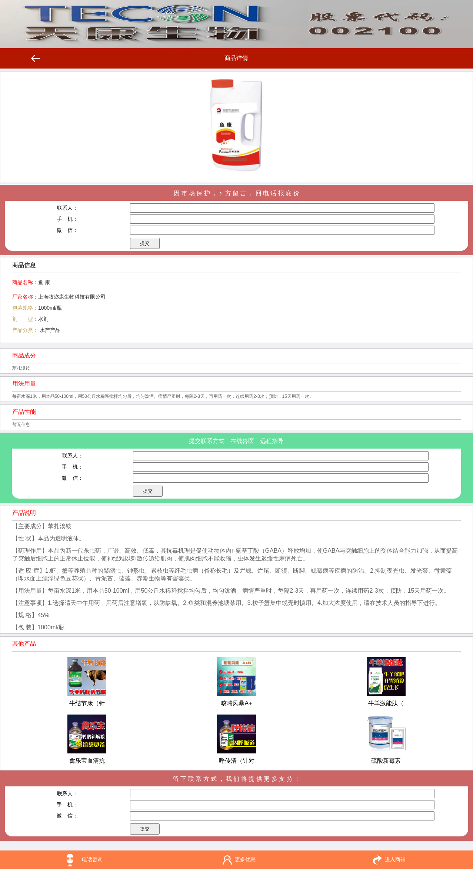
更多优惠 (245, 859)
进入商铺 (395, 859)
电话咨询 (92, 859)
